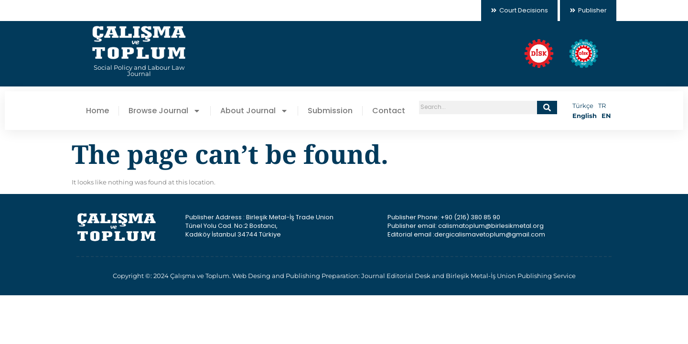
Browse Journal (165, 111)
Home (97, 111)
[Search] (547, 107)
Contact (388, 111)
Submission (330, 111)
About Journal (254, 111)
